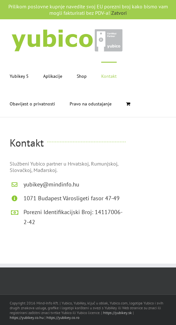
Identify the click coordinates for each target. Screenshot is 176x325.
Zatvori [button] (119, 13)
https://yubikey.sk (117, 312)
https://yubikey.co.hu (27, 317)
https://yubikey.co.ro (62, 317)
